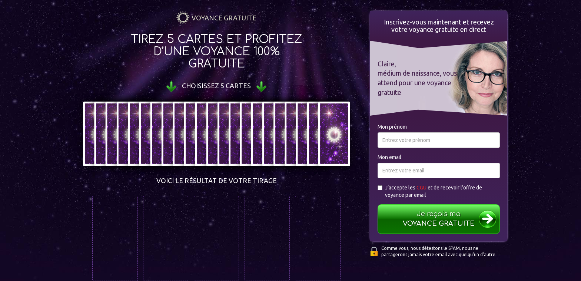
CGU (421, 188)
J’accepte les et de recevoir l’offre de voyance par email (430, 191)
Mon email (389, 157)
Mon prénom (392, 127)
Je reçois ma (439, 219)
